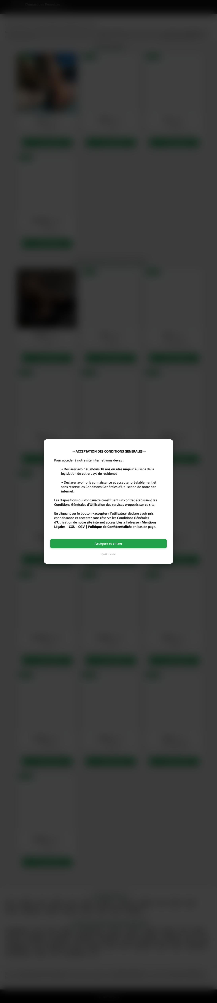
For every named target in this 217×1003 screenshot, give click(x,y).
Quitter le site (109, 553)
